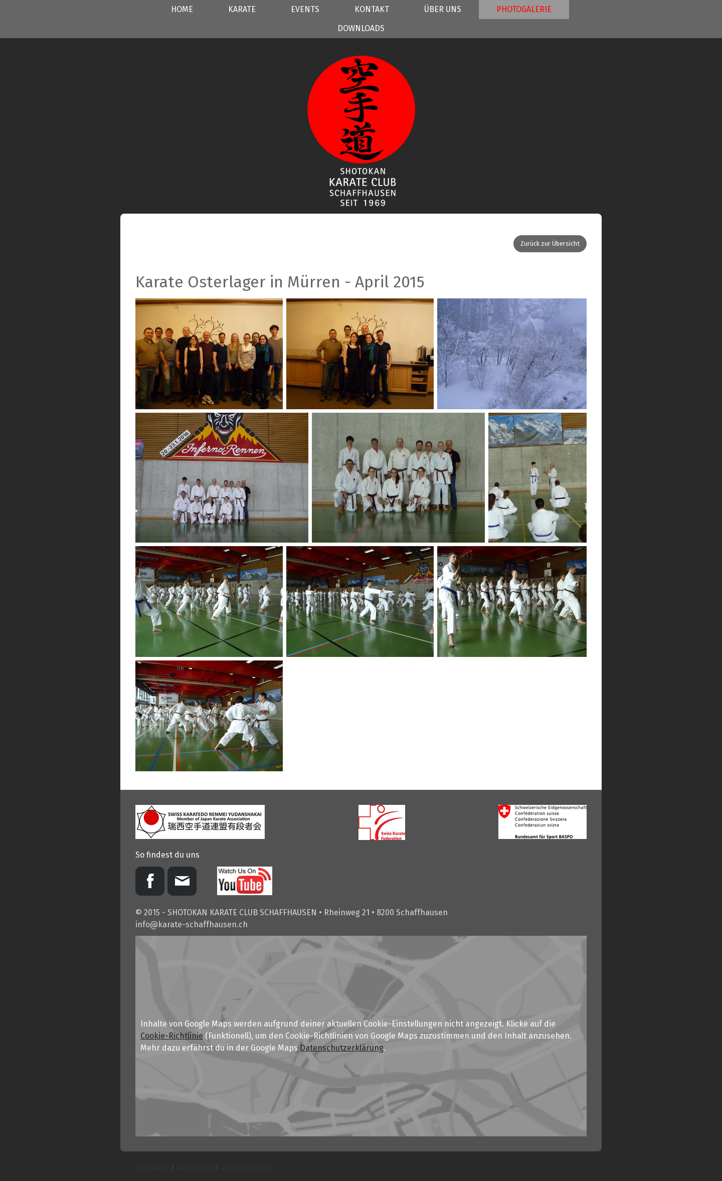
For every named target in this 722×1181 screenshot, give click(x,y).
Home (182, 9)
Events (305, 9)
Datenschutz (195, 1165)
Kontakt (371, 9)
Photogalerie (524, 9)
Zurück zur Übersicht (550, 243)
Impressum (152, 1165)
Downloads (361, 28)
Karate (242, 9)
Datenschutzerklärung (342, 1048)
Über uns (442, 9)
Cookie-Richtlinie (171, 1036)
